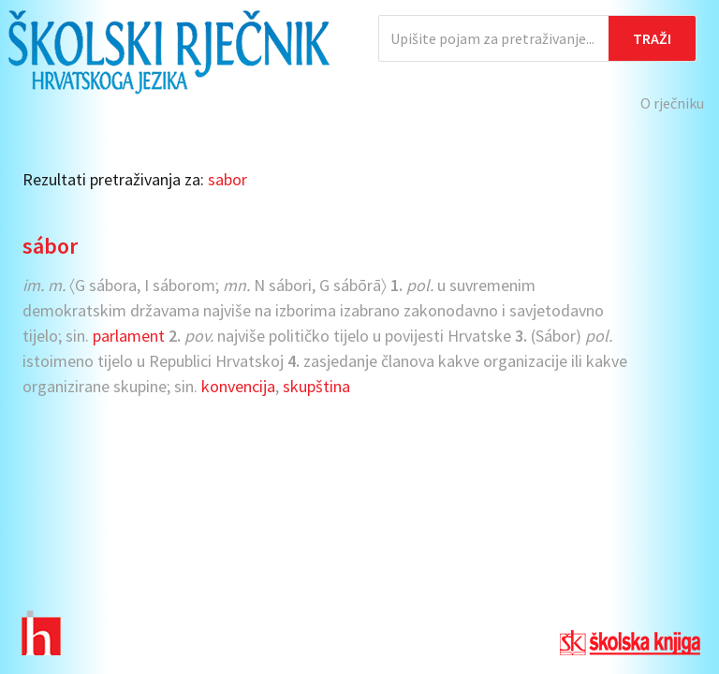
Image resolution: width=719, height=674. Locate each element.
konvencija (238, 386)
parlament (129, 335)
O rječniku (672, 103)
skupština (316, 386)
